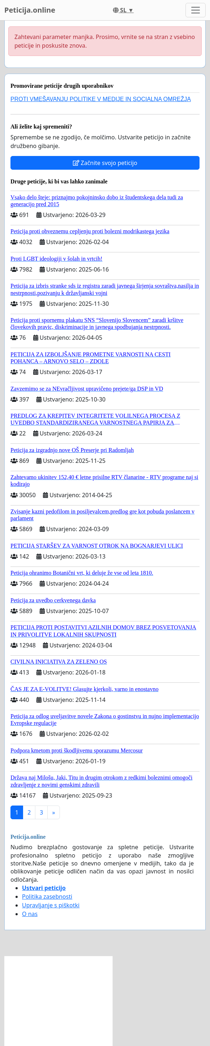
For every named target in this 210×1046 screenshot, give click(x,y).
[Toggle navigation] (195, 10)
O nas (30, 914)
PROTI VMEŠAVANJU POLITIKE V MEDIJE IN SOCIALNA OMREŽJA (100, 99)
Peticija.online (29, 10)
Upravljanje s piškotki (51, 905)
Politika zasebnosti (47, 896)
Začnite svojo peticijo (105, 163)
